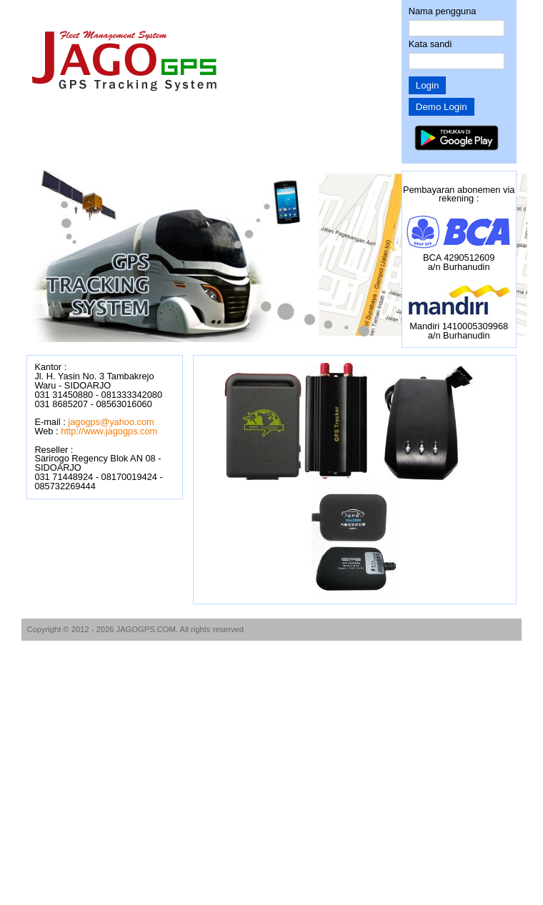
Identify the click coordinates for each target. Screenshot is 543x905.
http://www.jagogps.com (109, 431)
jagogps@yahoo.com (111, 421)
